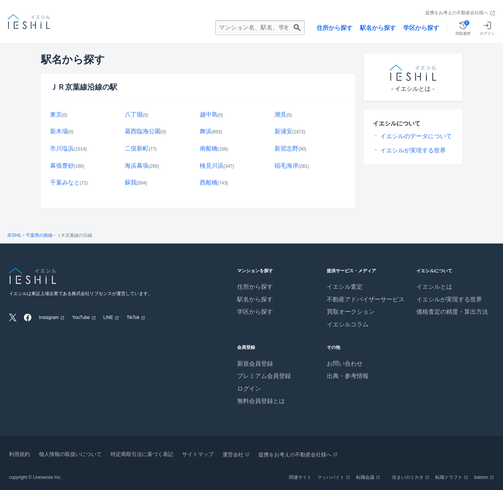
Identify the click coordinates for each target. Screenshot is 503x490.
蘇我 (131, 182)
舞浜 (206, 131)
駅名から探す (378, 28)
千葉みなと (65, 182)
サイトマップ (198, 454)
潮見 (280, 114)
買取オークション (351, 311)
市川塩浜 (62, 148)
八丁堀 (134, 114)
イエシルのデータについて (416, 136)
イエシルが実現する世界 (413, 150)
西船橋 (209, 182)
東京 (56, 114)
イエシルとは (434, 286)
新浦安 (283, 131)
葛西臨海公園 (143, 131)
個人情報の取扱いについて (70, 454)
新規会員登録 (255, 363)
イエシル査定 (345, 286)
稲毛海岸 (286, 165)
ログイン (249, 388)
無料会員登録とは (261, 401)
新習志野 (286, 148)
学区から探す (421, 28)
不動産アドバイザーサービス (365, 299)
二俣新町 (137, 148)
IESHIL (14, 235)
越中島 (209, 114)
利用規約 (19, 454)
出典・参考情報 (348, 376)
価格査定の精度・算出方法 (452, 311)
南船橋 (209, 148)
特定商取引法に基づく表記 (142, 454)
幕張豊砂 (62, 165)
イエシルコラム (348, 324)
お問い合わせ (345, 363)
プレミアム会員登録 (264, 376)
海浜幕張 (137, 165)
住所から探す (335, 28)
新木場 (59, 131)
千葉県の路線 (39, 235)
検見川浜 (212, 165)
